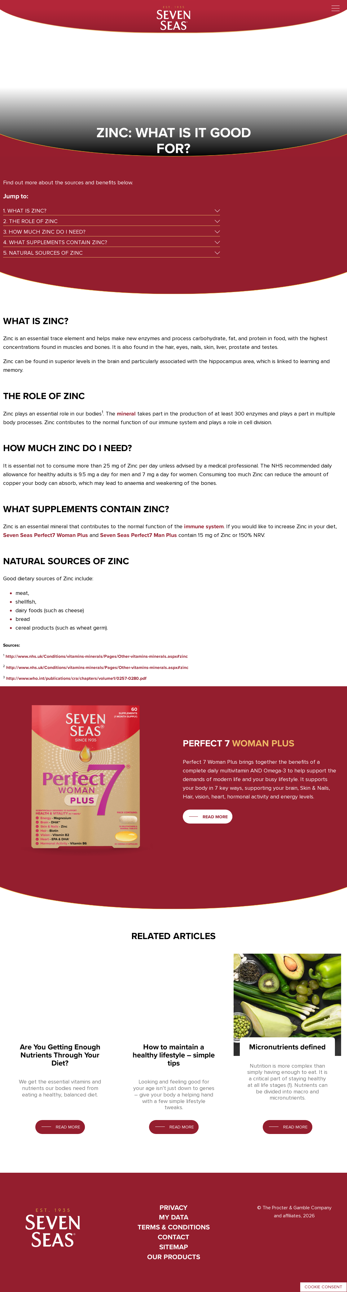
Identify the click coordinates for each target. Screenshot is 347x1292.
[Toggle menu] (335, 8)
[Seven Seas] (173, 17)
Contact (173, 1237)
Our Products (173, 1257)
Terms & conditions (174, 1227)
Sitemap (173, 1247)
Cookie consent (323, 1287)
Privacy (173, 1207)
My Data (173, 1217)
